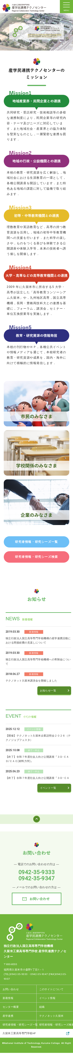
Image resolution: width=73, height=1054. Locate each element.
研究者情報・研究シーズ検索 (56, 1024)
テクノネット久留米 (51, 1015)
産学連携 (8, 1015)
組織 (42, 1006)
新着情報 (8, 998)
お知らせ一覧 (48, 690)
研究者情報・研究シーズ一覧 (19, 1024)
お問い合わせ (11, 989)
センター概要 (11, 1006)
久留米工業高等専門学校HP (19, 1033)
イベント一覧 (48, 787)
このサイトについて (51, 989)
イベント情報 (47, 998)
